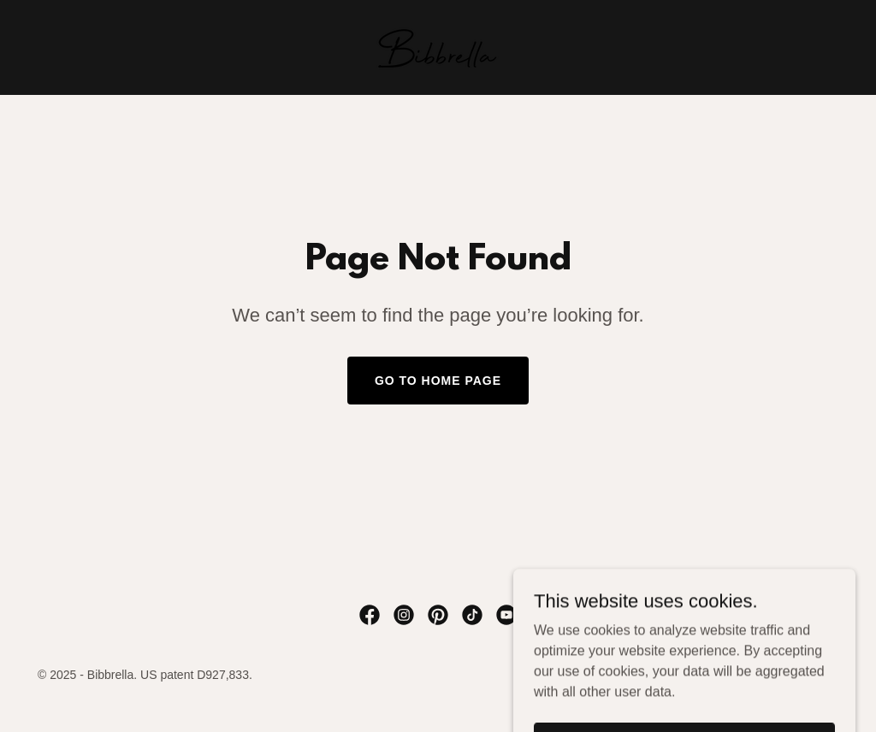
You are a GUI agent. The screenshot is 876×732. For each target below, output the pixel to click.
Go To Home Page (438, 380)
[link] (437, 46)
